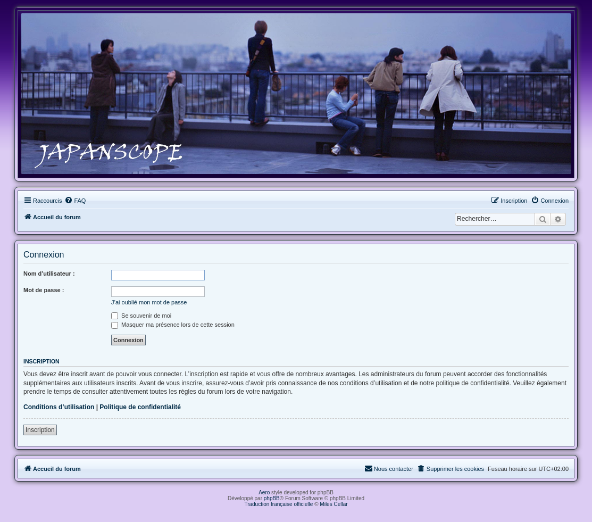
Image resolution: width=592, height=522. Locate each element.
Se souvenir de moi (141, 315)
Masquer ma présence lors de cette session (173, 324)
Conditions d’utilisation (58, 407)
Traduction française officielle (278, 504)
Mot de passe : (43, 290)
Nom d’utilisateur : (49, 273)
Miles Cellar (333, 504)
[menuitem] (75, 200)
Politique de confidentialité (140, 407)
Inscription (40, 430)
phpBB (272, 498)
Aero (264, 492)
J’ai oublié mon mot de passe (149, 302)
